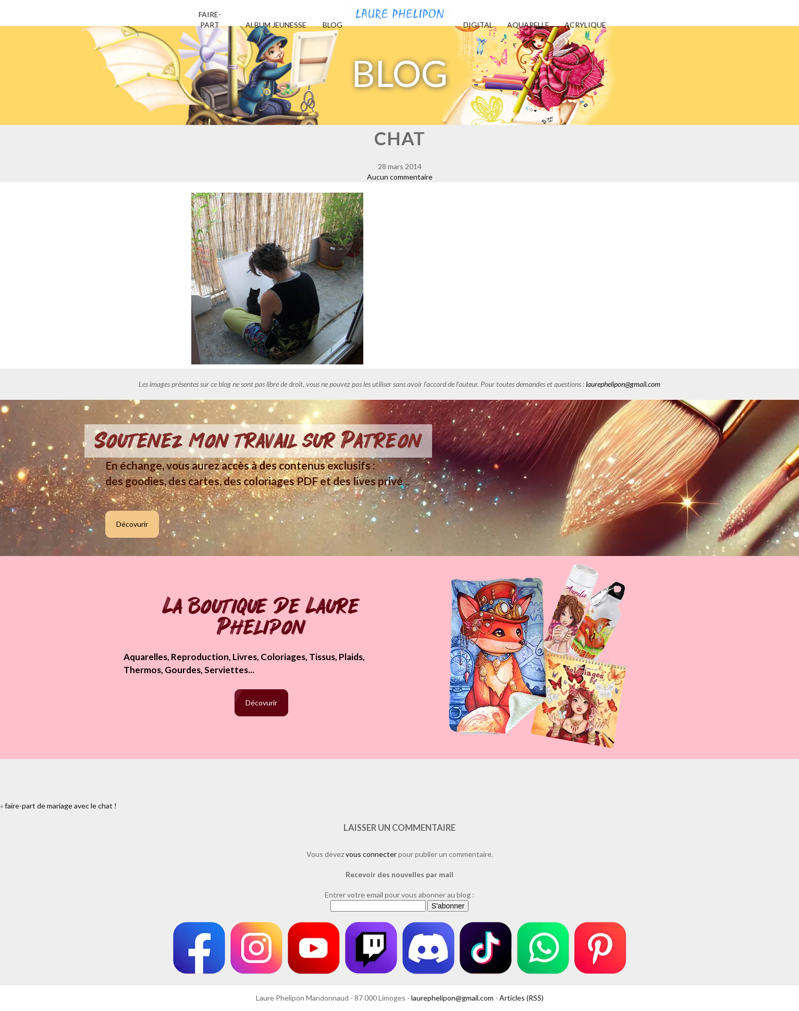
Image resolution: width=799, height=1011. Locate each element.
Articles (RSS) (521, 997)
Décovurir (132, 524)
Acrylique (585, 24)
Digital (478, 24)
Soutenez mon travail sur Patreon (258, 441)
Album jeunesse (275, 24)
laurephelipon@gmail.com (623, 384)
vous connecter (371, 854)
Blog (332, 24)
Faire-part (210, 19)
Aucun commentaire (400, 176)
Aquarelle (528, 24)
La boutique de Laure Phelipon (261, 617)
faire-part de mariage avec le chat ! (61, 805)
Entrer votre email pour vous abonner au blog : (399, 894)
